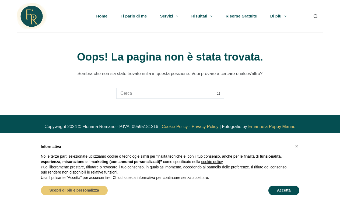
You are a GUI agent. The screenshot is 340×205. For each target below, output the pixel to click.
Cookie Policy (175, 126)
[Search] (316, 16)
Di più (279, 16)
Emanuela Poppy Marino (271, 126)
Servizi (170, 16)
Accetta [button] (284, 190)
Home (101, 16)
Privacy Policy (205, 126)
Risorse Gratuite (241, 16)
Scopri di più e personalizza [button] (74, 190)
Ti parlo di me (134, 16)
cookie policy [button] (211, 162)
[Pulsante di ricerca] (218, 93)
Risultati (203, 16)
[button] (296, 146)
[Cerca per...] (164, 93)
